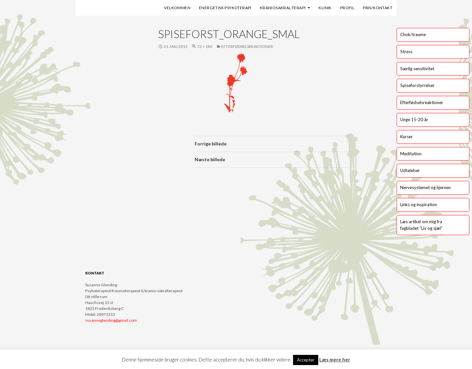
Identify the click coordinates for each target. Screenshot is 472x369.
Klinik (325, 7)
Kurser (406, 136)
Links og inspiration (418, 204)
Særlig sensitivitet (417, 68)
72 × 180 (204, 46)
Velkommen (177, 7)
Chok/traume (413, 34)
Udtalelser (410, 170)
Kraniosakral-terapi (283, 7)
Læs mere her (334, 359)
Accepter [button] (305, 359)
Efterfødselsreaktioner (247, 46)
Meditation (411, 153)
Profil (347, 7)
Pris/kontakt (377, 7)
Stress (406, 51)
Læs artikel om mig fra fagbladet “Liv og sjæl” (421, 225)
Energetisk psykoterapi (225, 7)
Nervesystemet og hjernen (425, 187)
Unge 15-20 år (414, 119)
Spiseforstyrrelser (417, 85)
